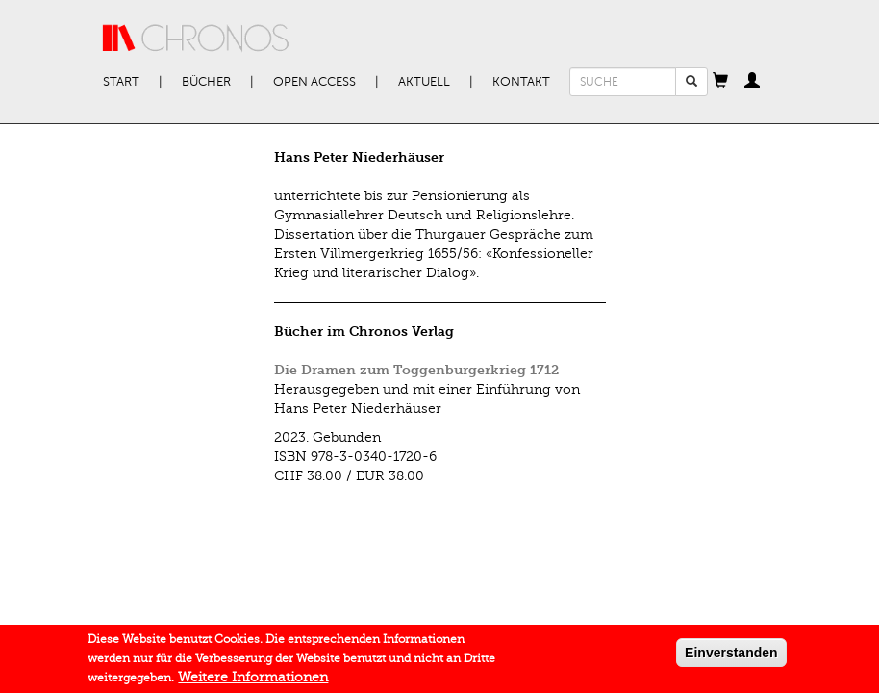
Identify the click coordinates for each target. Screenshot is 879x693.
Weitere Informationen (253, 681)
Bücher (206, 82)
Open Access (314, 82)
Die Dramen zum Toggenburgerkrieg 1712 (416, 370)
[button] (720, 81)
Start (121, 82)
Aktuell (424, 82)
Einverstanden (731, 656)
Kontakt (521, 82)
